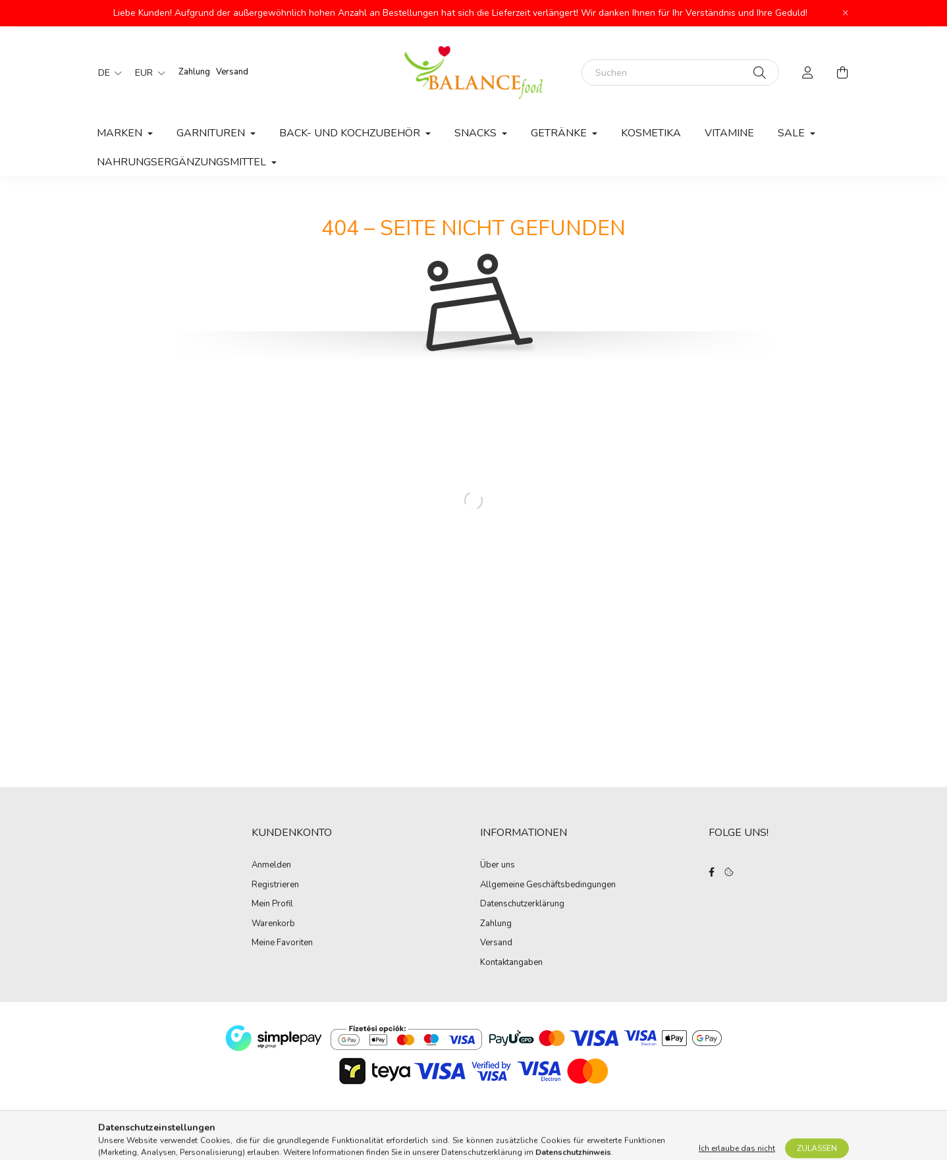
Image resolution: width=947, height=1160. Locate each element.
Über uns (497, 865)
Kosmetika (651, 133)
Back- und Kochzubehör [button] (351, 133)
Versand (232, 72)
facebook (711, 872)
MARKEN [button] (121, 133)
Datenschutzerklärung (522, 904)
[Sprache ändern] (107, 72)
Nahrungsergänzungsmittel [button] (183, 162)
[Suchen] (680, 72)
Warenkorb (273, 924)
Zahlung (194, 72)
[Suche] (759, 72)
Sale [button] (792, 133)
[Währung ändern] (146, 72)
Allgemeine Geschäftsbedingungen (548, 885)
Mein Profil (272, 904)
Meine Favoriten (282, 943)
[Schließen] (845, 13)
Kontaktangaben (511, 963)
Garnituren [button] (212, 133)
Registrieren (275, 885)
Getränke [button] (560, 133)
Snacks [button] (476, 133)
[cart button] (842, 72)
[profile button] (808, 72)
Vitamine (729, 133)
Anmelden (271, 865)
